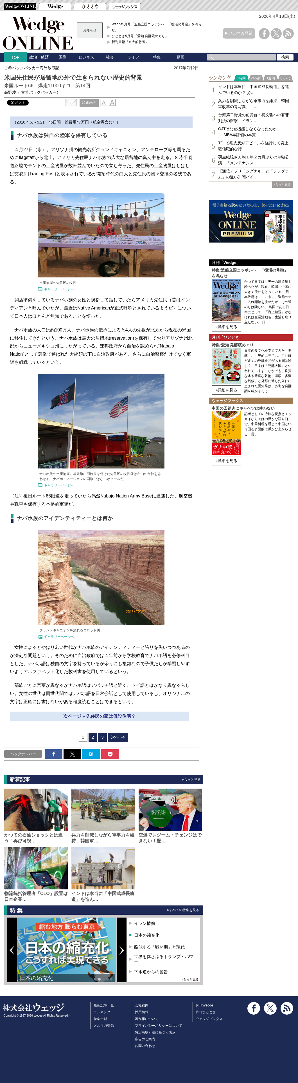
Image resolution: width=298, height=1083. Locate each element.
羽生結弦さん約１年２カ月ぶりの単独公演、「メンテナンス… (253, 160)
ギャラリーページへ (59, 289)
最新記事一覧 (104, 1005)
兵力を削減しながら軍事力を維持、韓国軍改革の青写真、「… (253, 103)
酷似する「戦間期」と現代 (159, 947)
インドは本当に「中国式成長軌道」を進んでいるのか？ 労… (253, 89)
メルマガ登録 (240, 33)
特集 (157, 57)
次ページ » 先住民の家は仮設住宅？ (99, 716)
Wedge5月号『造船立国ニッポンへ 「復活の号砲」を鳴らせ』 (157, 27)
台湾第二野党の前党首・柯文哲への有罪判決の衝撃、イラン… (253, 118)
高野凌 (32, 92)
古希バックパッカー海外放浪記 (31, 68)
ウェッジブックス (209, 1019)
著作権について (147, 1019)
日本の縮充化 (36, 978)
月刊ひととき (206, 1012)
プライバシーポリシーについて (158, 1026)
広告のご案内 (145, 1039)
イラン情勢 (144, 923)
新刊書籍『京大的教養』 (130, 42)
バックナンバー (23, 754)
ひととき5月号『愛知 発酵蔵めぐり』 (140, 36)
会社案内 (141, 1005)
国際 (63, 57)
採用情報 (141, 1012)
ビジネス (86, 57)
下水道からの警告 (151, 971)
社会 (110, 57)
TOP (16, 57)
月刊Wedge (204, 1005)
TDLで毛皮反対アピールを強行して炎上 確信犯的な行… (253, 146)
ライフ (133, 57)
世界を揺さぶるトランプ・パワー (163, 959)
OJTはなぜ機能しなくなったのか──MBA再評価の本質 (247, 132)
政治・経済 (39, 57)
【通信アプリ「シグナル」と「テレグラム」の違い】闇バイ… (253, 174)
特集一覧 (100, 1019)
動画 (180, 57)
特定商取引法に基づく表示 (155, 1032)
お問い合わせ (145, 1046)
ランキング (102, 1012)
